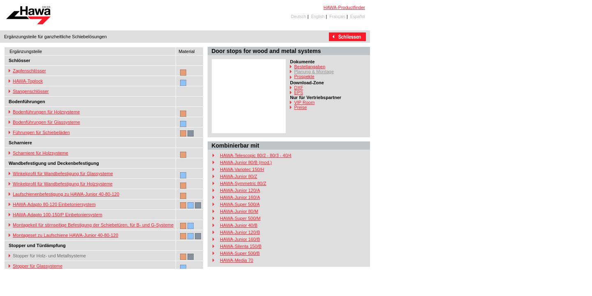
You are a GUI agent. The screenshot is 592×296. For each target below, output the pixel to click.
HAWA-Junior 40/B (239, 225)
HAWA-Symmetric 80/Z (243, 183)
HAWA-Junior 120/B (240, 232)
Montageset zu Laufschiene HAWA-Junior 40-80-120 (65, 235)
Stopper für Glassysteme (37, 266)
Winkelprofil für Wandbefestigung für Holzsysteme (63, 183)
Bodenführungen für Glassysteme (46, 122)
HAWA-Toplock (28, 81)
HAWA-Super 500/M (240, 218)
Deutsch (298, 16)
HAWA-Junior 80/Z (238, 176)
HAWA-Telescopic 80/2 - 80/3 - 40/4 (255, 155)
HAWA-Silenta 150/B (240, 246)
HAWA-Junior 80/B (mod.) (246, 162)
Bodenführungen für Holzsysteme (46, 111)
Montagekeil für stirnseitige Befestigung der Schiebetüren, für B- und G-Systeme (93, 224)
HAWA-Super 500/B (240, 253)
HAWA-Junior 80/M (239, 211)
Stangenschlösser (31, 91)
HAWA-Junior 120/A (240, 190)
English (318, 16)
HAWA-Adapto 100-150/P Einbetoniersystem (57, 214)
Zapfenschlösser (29, 70)
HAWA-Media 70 (236, 260)
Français (337, 16)
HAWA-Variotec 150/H (242, 169)
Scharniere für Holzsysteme (40, 152)
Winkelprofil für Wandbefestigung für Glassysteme (63, 173)
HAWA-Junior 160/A (240, 197)
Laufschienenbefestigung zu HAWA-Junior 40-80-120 (66, 194)
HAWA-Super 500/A (240, 204)
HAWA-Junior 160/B (240, 239)
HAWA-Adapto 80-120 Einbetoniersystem (54, 204)
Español (357, 16)
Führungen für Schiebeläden (41, 132)
